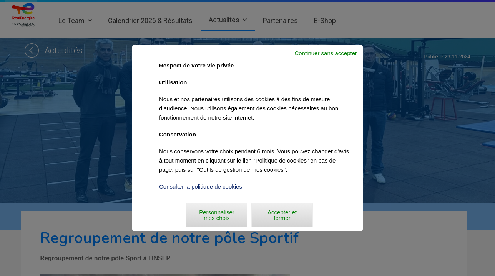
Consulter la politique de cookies (200, 186)
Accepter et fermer (282, 215)
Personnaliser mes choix (216, 215)
